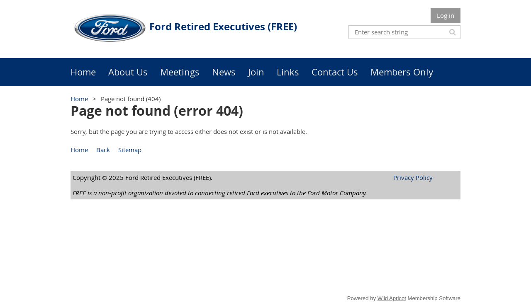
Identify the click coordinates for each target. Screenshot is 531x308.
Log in (445, 15)
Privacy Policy (413, 177)
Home (79, 99)
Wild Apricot (392, 298)
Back (103, 150)
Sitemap (129, 150)
